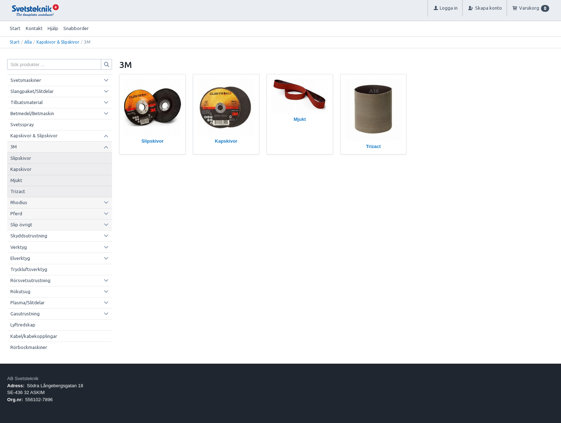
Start (15, 28)
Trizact (17, 191)
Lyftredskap (22, 324)
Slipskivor (20, 158)
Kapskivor (20, 169)
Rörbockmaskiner (28, 347)
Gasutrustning (25, 313)
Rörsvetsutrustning (30, 280)
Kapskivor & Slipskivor (57, 42)
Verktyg (18, 247)
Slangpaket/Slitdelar (32, 91)
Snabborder (76, 28)
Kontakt (34, 28)
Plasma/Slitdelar (27, 302)
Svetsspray (22, 124)
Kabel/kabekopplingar (33, 336)
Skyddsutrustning (28, 235)
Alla (28, 42)
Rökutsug (20, 291)
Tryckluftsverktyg (28, 269)
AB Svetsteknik (22, 378)
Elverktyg (20, 258)
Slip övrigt (21, 224)
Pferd (16, 213)
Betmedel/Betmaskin (32, 113)
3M (13, 146)
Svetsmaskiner (25, 80)
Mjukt (16, 180)
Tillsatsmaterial (26, 102)
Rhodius (18, 202)
